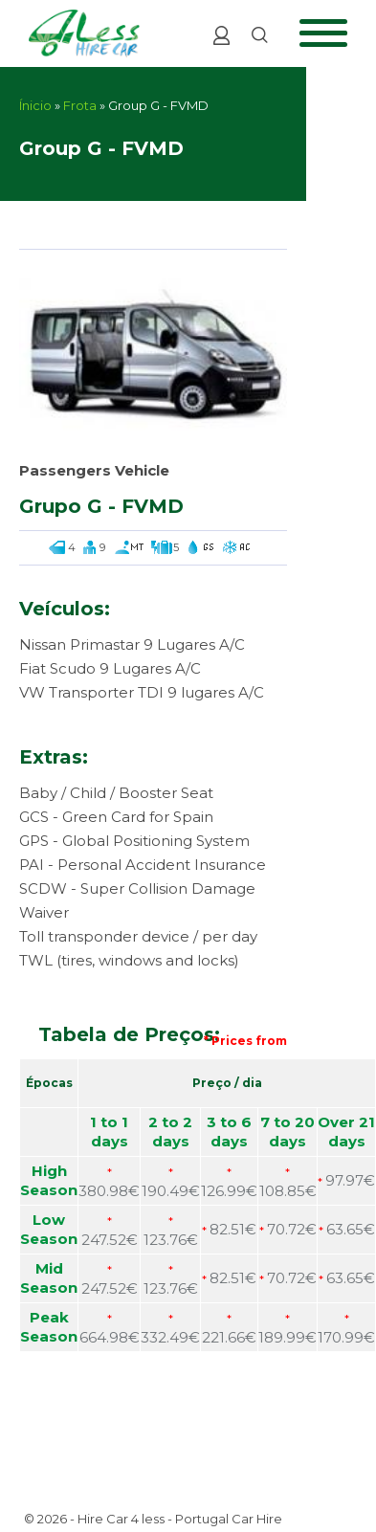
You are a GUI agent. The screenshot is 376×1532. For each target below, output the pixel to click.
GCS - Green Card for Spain (116, 817)
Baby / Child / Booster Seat (116, 793)
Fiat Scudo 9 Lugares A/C (110, 668)
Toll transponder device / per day (138, 936)
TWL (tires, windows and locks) (129, 960)
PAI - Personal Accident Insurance (142, 864)
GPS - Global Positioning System (134, 841)
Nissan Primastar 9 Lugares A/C (132, 644)
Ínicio (35, 105)
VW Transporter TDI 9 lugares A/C (141, 692)
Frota (80, 105)
